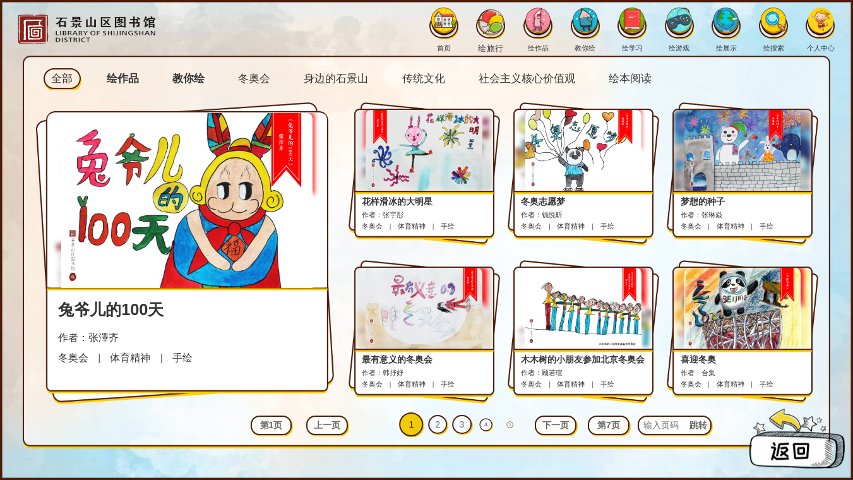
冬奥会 (254, 79)
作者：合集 (698, 372)
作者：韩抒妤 (382, 372)
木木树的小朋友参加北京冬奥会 (583, 359)
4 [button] (485, 424)
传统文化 (423, 79)
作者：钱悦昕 (542, 215)
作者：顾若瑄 (542, 372)
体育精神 (130, 357)
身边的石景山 (336, 79)
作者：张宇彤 (382, 215)
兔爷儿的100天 (111, 309)
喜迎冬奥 (698, 359)
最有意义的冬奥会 (397, 359)
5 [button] (510, 424)
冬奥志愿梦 (543, 201)
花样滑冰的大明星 (397, 201)
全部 (62, 79)
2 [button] (437, 424)
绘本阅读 (630, 79)
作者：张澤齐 (88, 337)
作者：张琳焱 (701, 215)
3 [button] (462, 424)
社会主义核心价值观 (527, 79)
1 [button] (411, 424)
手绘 (182, 357)
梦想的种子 (703, 201)
